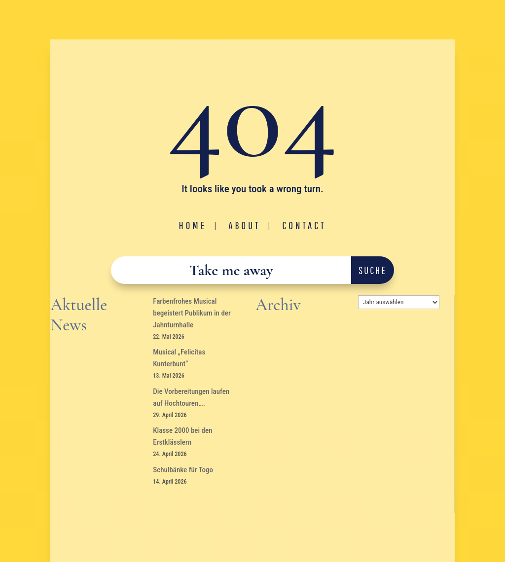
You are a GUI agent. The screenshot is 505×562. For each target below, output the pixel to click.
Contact (304, 225)
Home (193, 225)
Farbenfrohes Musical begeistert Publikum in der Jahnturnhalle (191, 313)
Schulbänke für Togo (183, 469)
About (244, 225)
